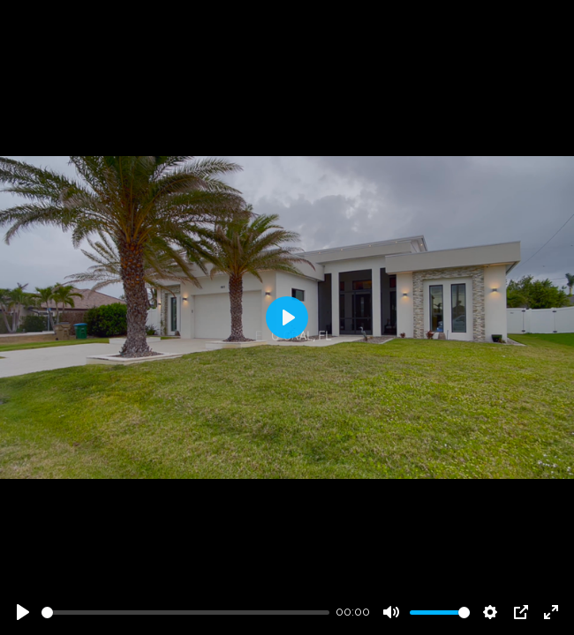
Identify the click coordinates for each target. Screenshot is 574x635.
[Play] (23, 612)
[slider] (185, 612)
